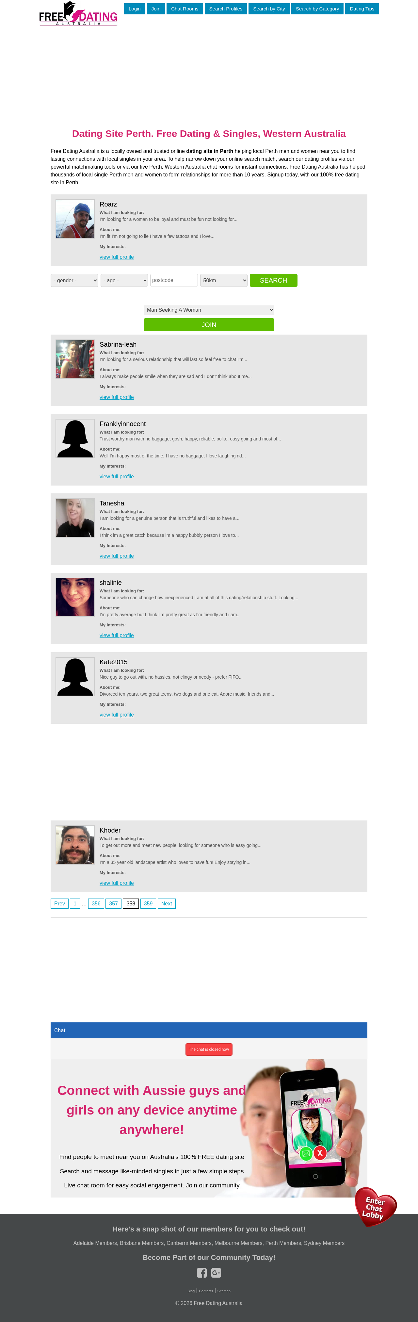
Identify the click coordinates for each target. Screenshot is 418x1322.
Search (273, 280)
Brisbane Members (142, 1243)
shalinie (111, 582)
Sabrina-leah (118, 344)
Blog (191, 1291)
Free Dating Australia (218, 1303)
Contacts (206, 1291)
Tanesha (112, 503)
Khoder (110, 830)
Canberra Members (189, 1243)
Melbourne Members (239, 1243)
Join (156, 8)
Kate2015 (114, 662)
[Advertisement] (209, 71)
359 (148, 903)
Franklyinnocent (123, 423)
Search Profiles (226, 8)
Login (135, 8)
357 (113, 903)
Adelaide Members (95, 1243)
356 (96, 903)
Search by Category (317, 8)
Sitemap (224, 1291)
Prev (59, 903)
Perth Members (283, 1243)
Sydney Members (324, 1243)
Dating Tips (362, 8)
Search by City (269, 8)
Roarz (108, 204)
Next (166, 903)
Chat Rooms (184, 8)
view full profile (117, 257)
